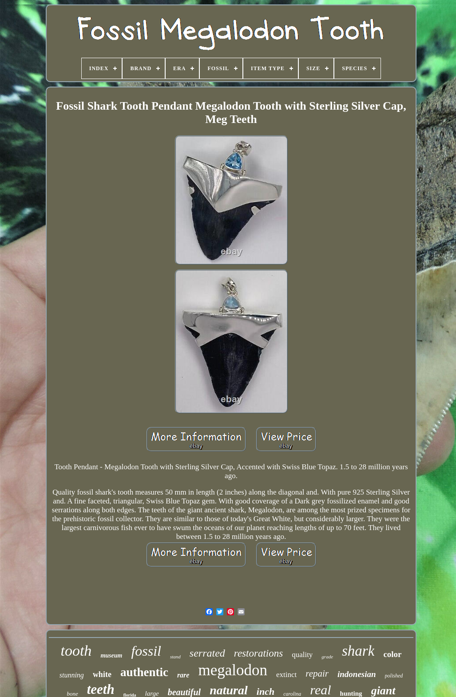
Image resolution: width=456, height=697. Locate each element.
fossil (146, 651)
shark (358, 651)
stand (175, 656)
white (102, 674)
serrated (207, 653)
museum (111, 655)
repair (317, 673)
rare (183, 675)
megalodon (232, 670)
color (392, 654)
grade (327, 656)
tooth (75, 650)
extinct (286, 674)
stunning (71, 675)
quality (302, 654)
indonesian (356, 674)
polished (394, 676)
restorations (258, 653)
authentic (144, 672)
